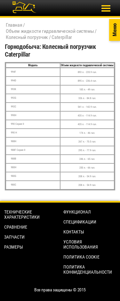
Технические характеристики (22, 214)
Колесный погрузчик (27, 37)
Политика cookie (81, 257)
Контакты (73, 231)
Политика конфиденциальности (87, 269)
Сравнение (15, 227)
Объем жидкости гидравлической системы (50, 31)
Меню (114, 30)
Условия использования (80, 244)
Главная (14, 25)
